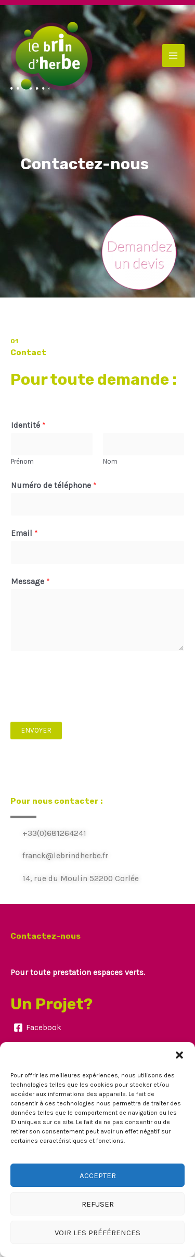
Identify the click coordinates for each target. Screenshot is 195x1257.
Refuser (98, 1204)
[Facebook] (37, 1027)
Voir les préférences (97, 1232)
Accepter (98, 1175)
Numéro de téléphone (54, 485)
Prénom (22, 461)
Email (24, 533)
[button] (179, 1055)
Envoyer (36, 730)
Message (30, 581)
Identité (28, 425)
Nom (110, 461)
